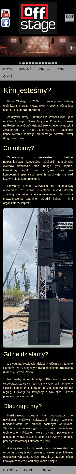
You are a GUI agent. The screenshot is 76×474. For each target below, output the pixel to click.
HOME (7, 68)
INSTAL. (44, 68)
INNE (60, 68)
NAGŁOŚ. (25, 68)
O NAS (8, 76)
